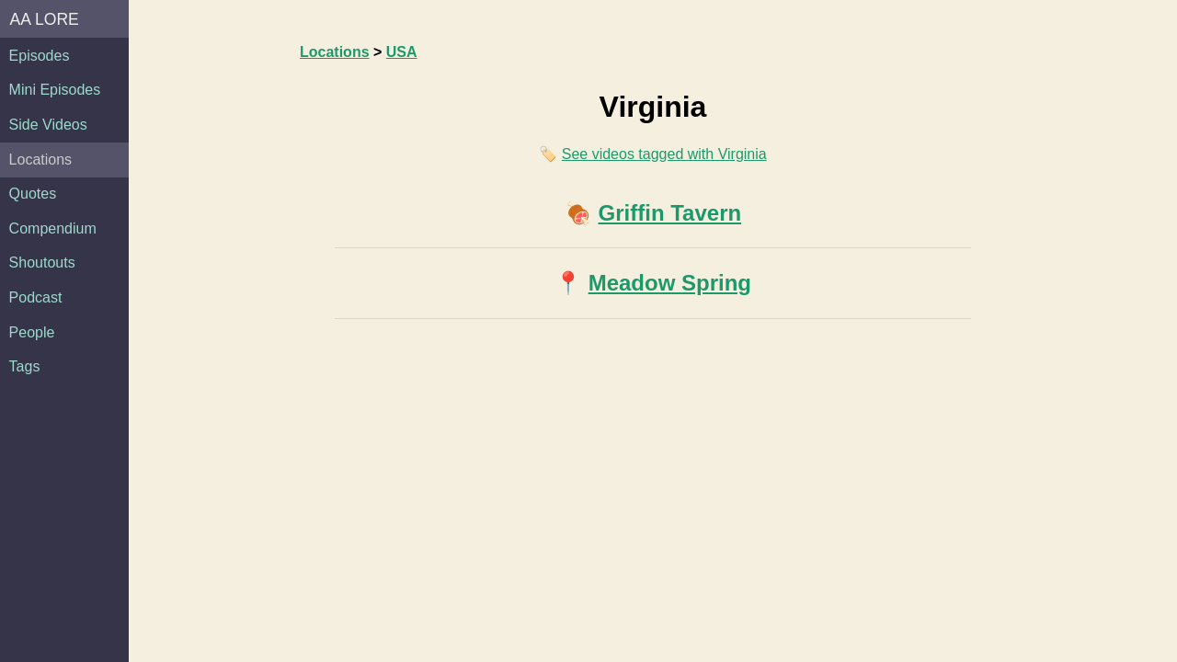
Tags (24, 366)
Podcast (36, 297)
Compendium (53, 228)
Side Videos (48, 124)
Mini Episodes (55, 89)
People (32, 332)
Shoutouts (42, 262)
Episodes (39, 55)
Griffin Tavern (670, 212)
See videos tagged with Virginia (664, 154)
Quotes (33, 193)
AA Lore (44, 19)
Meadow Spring (669, 282)
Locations (41, 159)
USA (401, 52)
